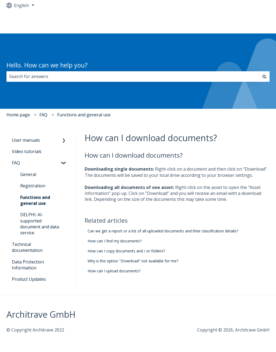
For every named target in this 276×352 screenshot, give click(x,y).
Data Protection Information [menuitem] (28, 265)
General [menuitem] (28, 174)
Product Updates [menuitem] (29, 279)
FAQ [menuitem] (16, 163)
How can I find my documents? (115, 240)
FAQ (43, 115)
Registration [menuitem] (32, 186)
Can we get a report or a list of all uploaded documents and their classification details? (163, 230)
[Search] (264, 76)
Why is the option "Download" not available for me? (133, 260)
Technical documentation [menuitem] (27, 247)
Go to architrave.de (245, 22)
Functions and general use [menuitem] (35, 200)
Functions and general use (84, 115)
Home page (18, 115)
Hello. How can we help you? (47, 65)
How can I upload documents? (114, 270)
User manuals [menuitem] (26, 140)
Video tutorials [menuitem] (27, 151)
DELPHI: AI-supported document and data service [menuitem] (39, 224)
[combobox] (132, 76)
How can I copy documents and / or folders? (126, 250)
